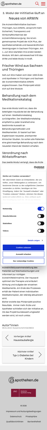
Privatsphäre (31, 416)
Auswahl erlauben (23, 254)
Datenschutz (15, 416)
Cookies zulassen (23, 247)
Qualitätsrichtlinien (14, 421)
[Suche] (37, 4)
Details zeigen (34, 240)
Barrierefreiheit (34, 421)
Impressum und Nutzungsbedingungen (23, 411)
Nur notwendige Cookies (23, 261)
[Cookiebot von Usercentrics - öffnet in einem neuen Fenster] (34, 167)
